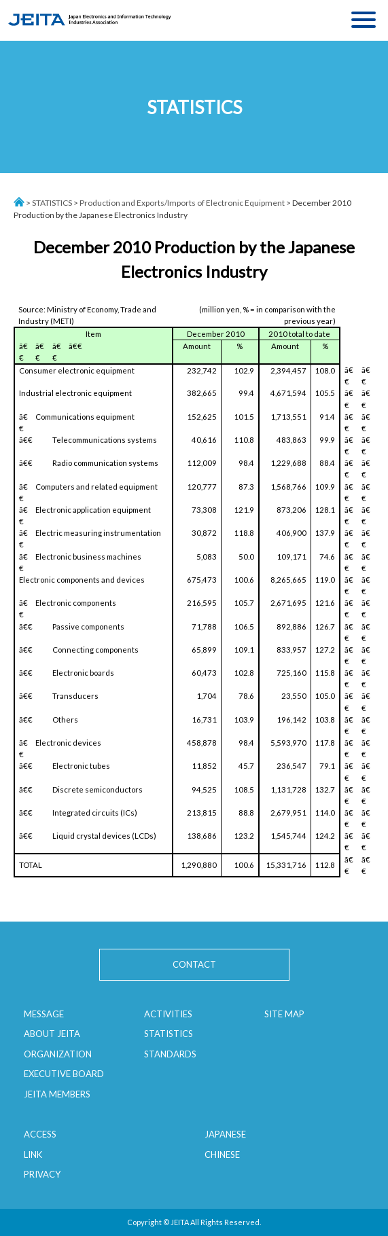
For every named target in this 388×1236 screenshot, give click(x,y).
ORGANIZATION (58, 1054)
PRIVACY (42, 1174)
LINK (33, 1154)
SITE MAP (284, 1013)
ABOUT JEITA (52, 1033)
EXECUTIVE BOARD (64, 1073)
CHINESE (222, 1154)
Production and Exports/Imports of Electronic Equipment (182, 203)
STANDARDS (170, 1054)
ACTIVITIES (168, 1013)
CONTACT (194, 964)
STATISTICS (52, 203)
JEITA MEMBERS (57, 1094)
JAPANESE (225, 1134)
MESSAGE (44, 1013)
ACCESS (40, 1134)
